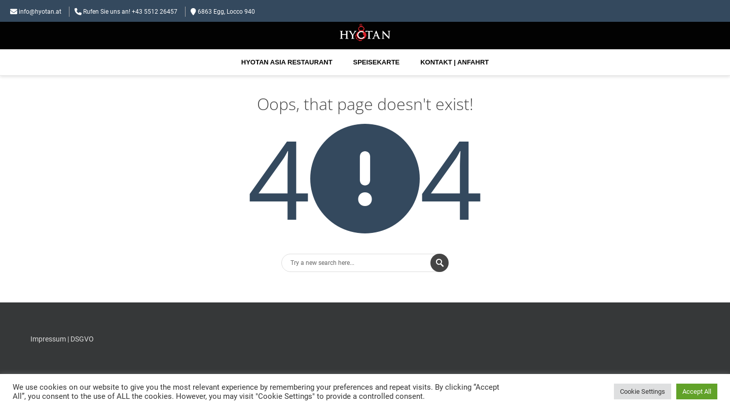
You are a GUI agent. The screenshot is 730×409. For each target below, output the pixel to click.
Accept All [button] (696, 391)
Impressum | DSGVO (62, 339)
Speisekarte (376, 62)
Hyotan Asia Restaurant (287, 62)
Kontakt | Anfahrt (454, 62)
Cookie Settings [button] (642, 391)
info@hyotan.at (40, 11)
